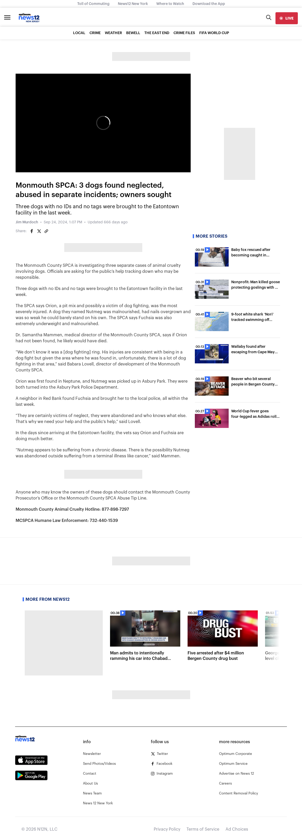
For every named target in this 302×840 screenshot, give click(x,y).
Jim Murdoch (27, 222)
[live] (286, 18)
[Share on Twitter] (39, 231)
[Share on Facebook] (32, 231)
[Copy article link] (46, 231)
